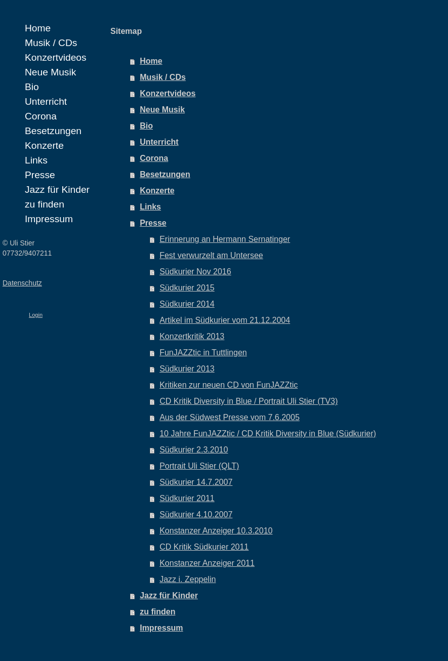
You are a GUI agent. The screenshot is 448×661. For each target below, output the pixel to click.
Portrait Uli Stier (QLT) (199, 466)
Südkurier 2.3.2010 (193, 449)
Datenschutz (22, 283)
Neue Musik (162, 109)
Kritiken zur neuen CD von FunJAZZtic (228, 385)
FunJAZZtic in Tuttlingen (203, 352)
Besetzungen (165, 174)
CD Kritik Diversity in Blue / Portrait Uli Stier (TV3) (248, 401)
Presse (153, 223)
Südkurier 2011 (187, 498)
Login (36, 315)
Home (151, 61)
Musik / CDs (163, 77)
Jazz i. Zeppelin (187, 579)
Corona (154, 158)
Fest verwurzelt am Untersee (211, 255)
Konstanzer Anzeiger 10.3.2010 (215, 530)
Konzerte (157, 190)
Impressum (161, 628)
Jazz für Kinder (169, 595)
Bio (146, 125)
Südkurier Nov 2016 (195, 271)
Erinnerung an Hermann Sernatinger (224, 239)
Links (150, 206)
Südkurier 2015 (187, 287)
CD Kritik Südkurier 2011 (204, 547)
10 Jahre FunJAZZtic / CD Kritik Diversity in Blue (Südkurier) (267, 433)
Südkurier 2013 (187, 368)
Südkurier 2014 (187, 304)
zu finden (157, 611)
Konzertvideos (167, 93)
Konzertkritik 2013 (191, 336)
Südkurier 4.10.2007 (195, 514)
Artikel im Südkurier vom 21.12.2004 (224, 320)
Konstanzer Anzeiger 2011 (207, 563)
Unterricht (159, 142)
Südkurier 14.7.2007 (195, 482)
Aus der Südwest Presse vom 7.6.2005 (229, 417)
